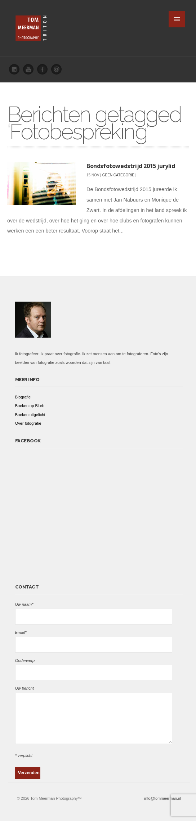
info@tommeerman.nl (162, 798)
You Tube (30, 71)
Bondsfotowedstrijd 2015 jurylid (130, 166)
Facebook (44, 71)
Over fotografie (28, 423)
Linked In (16, 71)
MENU (177, 19)
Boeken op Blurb (29, 405)
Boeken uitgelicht (30, 414)
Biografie (23, 397)
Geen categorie (118, 175)
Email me (58, 71)
